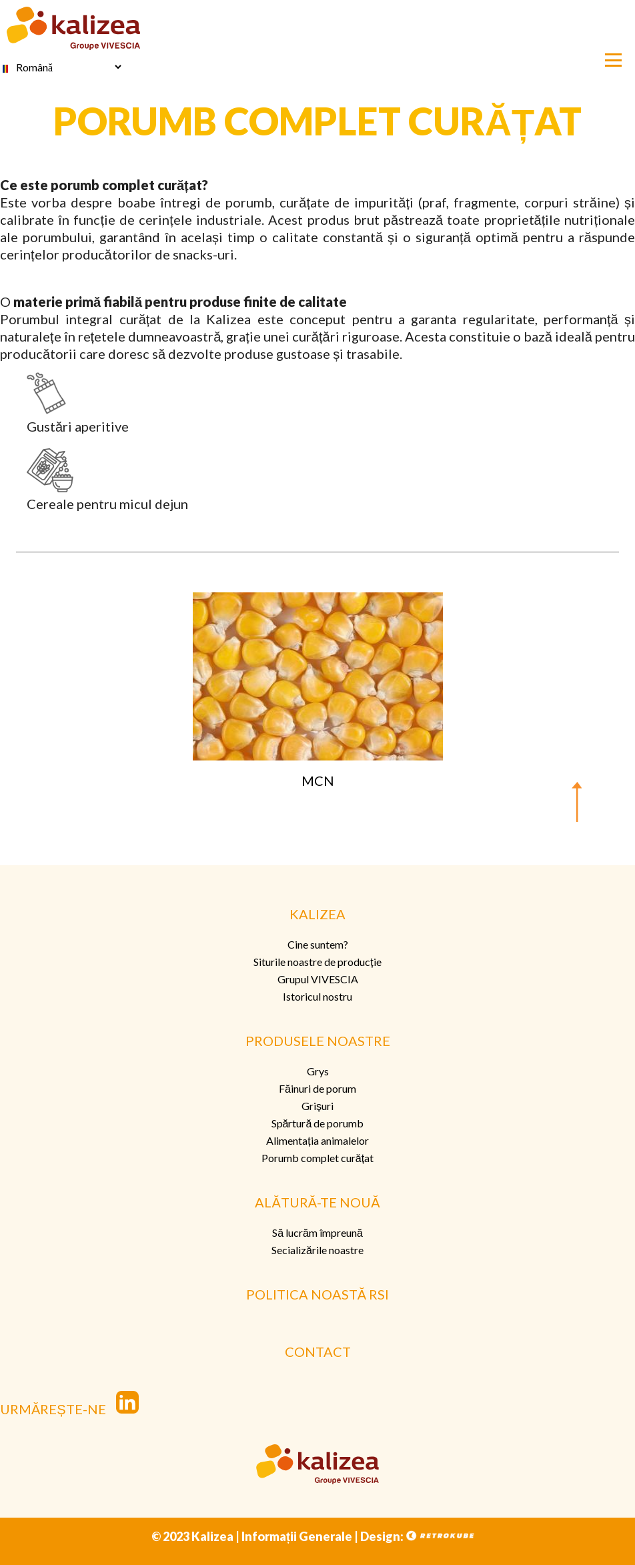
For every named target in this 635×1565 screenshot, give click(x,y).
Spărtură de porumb (317, 1123)
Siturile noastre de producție (317, 961)
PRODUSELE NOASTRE (317, 1041)
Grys (318, 1071)
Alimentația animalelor (317, 1140)
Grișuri (317, 1105)
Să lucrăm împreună (317, 1232)
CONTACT (318, 1352)
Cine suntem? (317, 944)
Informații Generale (296, 1536)
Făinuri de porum (317, 1088)
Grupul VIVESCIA (317, 979)
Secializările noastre (317, 1249)
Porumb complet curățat (317, 1157)
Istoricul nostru (317, 996)
